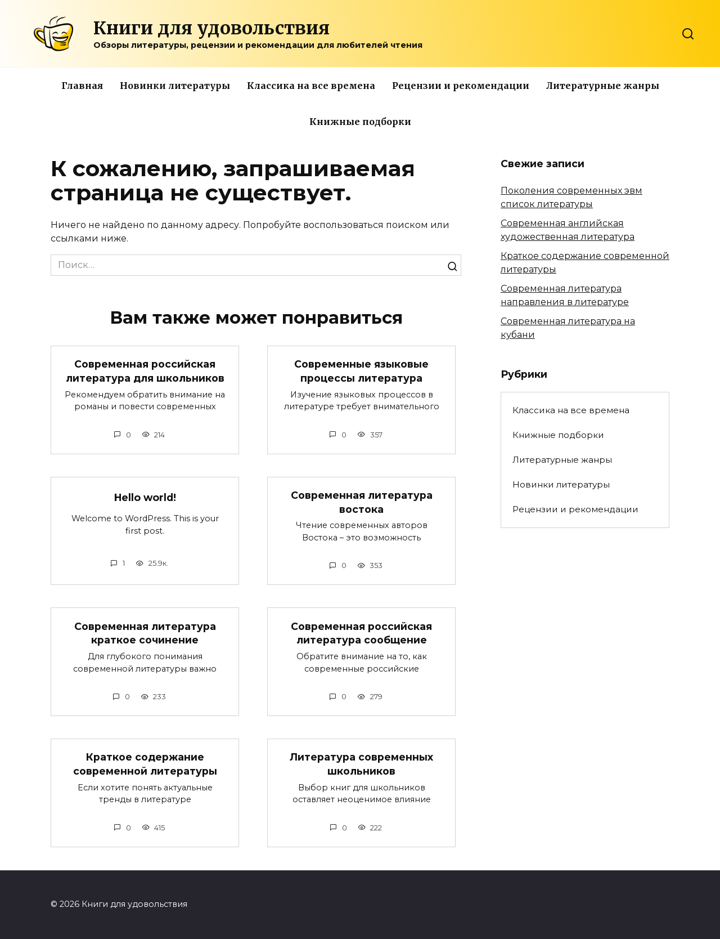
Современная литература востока (362, 502)
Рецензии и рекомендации (460, 85)
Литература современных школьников (361, 765)
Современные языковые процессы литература (361, 371)
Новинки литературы (175, 85)
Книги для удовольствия (211, 28)
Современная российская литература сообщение (361, 634)
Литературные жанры (602, 85)
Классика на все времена (311, 85)
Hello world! (145, 497)
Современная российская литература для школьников (145, 371)
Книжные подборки (360, 121)
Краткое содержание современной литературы (145, 765)
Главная (82, 85)
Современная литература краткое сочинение (145, 634)
